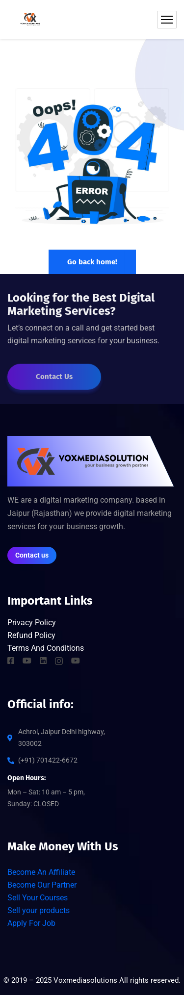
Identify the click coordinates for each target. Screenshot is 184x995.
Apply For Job (31, 923)
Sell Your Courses (37, 897)
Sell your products (38, 910)
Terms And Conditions (45, 648)
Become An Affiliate (41, 872)
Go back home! (92, 261)
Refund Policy (31, 635)
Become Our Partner (42, 885)
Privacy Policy (32, 622)
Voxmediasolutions (85, 980)
